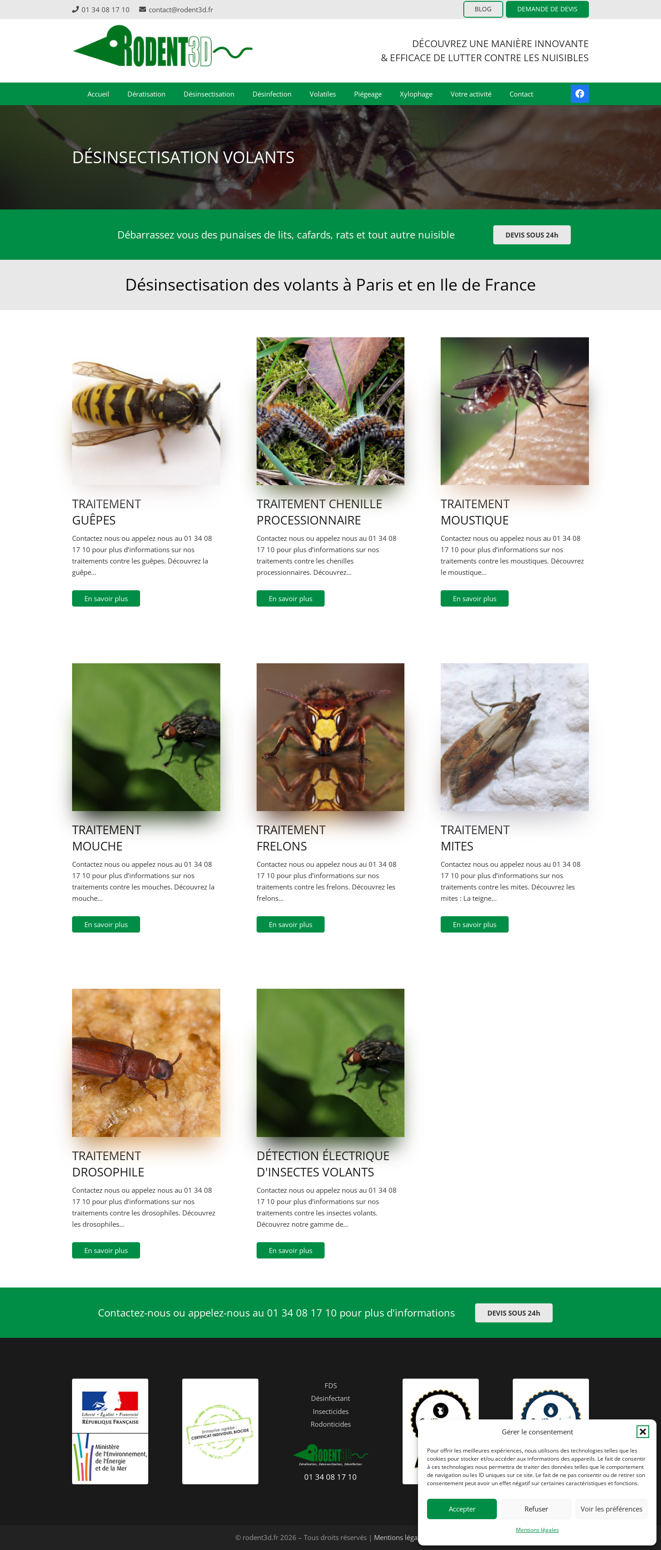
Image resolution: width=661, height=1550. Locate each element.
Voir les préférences (611, 1508)
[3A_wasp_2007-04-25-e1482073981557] (146, 380)
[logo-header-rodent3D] (162, 51)
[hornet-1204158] (331, 706)
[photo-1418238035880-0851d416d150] (146, 706)
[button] (642, 1431)
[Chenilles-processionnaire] (331, 380)
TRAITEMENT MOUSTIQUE (475, 512)
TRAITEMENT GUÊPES (106, 512)
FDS (331, 1385)
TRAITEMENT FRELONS (291, 837)
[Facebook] (580, 94)
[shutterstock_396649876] (515, 706)
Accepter (462, 1508)
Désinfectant (330, 1398)
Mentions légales (537, 1530)
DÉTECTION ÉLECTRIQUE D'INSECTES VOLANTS (323, 1163)
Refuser (536, 1508)
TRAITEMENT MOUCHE (106, 837)
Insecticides (331, 1411)
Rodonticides (331, 1424)
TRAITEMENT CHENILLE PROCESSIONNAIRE (319, 512)
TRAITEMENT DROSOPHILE (108, 1163)
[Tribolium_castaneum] (146, 1031)
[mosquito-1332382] (515, 380)
